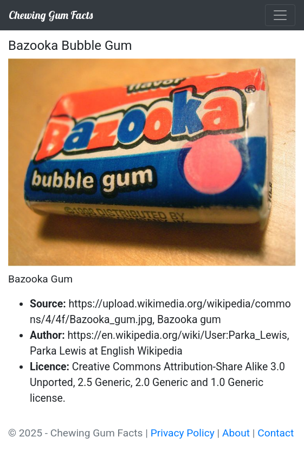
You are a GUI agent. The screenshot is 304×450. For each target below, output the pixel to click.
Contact (275, 433)
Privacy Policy (183, 433)
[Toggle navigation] (280, 15)
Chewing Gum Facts (51, 15)
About (236, 433)
